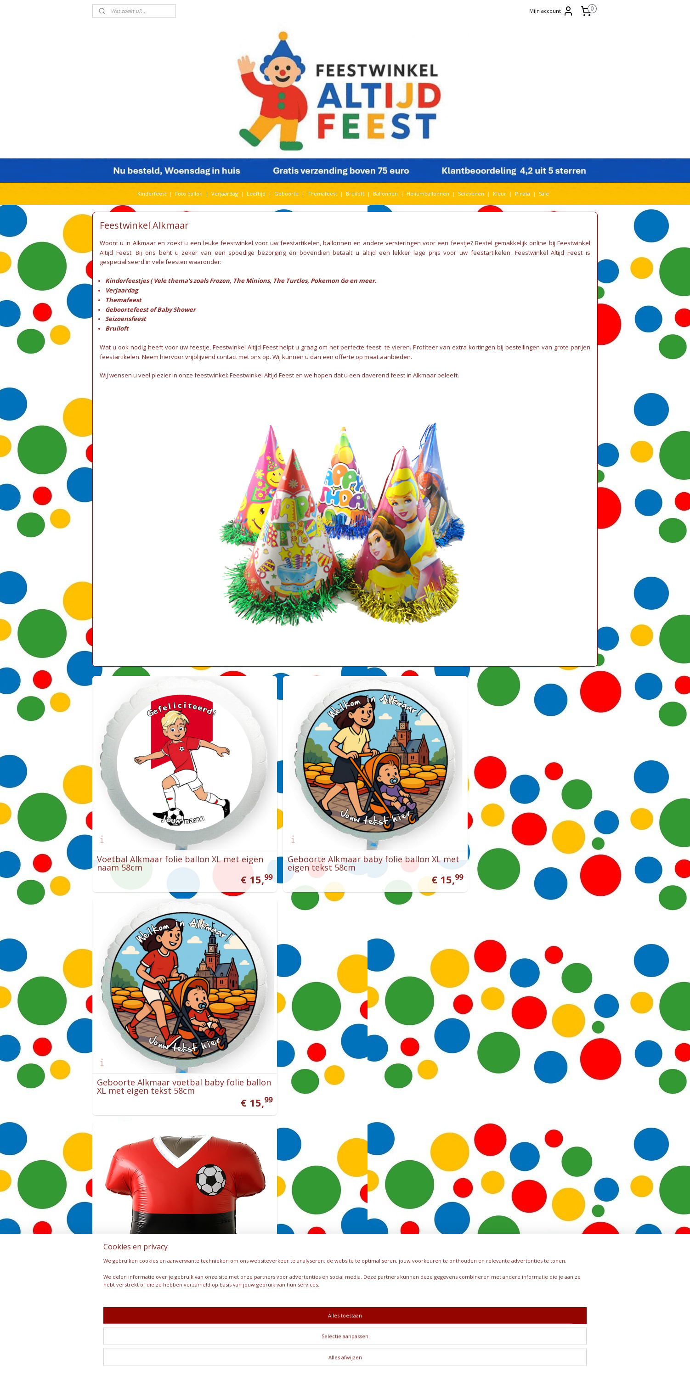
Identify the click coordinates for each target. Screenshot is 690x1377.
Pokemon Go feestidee (427, 1152)
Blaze (277, 1128)
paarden (254, 1233)
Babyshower (250, 1112)
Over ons (309, 1273)
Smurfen (239, 1257)
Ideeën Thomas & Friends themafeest (445, 1144)
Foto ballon (189, 193)
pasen (276, 1233)
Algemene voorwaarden (327, 1209)
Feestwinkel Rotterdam (326, 1112)
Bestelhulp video (318, 1257)
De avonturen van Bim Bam (432, 1201)
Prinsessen (211, 1249)
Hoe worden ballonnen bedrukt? (439, 1161)
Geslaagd (209, 1177)
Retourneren (314, 1233)
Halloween (244, 1177)
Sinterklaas (211, 1257)
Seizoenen (471, 193)
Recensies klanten (421, 1225)
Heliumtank (249, 1185)
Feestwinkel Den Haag (325, 1120)
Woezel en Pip (241, 1306)
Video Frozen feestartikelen (433, 1120)
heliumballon (214, 1185)
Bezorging (310, 1217)
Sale (544, 193)
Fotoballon (251, 1161)
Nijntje (236, 1225)
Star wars (241, 1273)
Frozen (276, 1161)
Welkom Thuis (247, 1298)
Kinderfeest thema (248, 1201)
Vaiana (251, 1290)
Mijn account (551, 11)
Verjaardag (224, 193)
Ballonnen (385, 193)
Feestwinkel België (321, 1185)
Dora (254, 1152)
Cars (280, 1136)
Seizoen (276, 1249)
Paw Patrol (210, 1241)
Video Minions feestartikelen (434, 1128)
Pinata (522, 193)
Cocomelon (212, 1144)
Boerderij (227, 1136)
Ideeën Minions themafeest (433, 1136)
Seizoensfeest (125, 319)
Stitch (264, 1273)
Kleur (499, 193)
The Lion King (214, 1290)
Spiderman (247, 1266)
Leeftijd (256, 193)
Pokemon (269, 1241)
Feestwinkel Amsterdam (327, 1128)
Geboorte (286, 193)
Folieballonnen (215, 1161)
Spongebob (212, 1273)
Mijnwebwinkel (456, 1360)
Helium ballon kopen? (425, 1177)
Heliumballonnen (428, 193)
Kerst (214, 1201)
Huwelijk (222, 1193)
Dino (239, 1152)
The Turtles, (291, 280)
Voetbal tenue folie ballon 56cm (160, 1049)
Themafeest (322, 193)
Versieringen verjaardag (327, 1161)
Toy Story (232, 1282)
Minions (207, 1225)
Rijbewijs (245, 1249)
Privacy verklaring (320, 1249)
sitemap (322, 1360)
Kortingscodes (315, 1266)
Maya (233, 1217)
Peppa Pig (240, 1241)
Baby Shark (238, 1120)
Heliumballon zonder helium (435, 1112)
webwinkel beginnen (376, 1360)
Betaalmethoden (318, 1241)
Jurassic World (258, 1193)
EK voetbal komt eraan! (427, 1233)
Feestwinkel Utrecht (322, 1136)
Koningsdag (211, 1209)
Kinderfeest (151, 193)
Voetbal (207, 1298)
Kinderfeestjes (127, 280)
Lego (264, 1209)
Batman (226, 1128)
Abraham (212, 1112)
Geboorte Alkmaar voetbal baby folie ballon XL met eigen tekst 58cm (511, 843)
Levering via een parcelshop (333, 1225)
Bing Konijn (253, 1128)
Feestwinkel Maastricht (326, 1144)
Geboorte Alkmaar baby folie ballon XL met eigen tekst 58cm (344, 843)
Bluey (205, 1136)
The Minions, (252, 280)
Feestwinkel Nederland (326, 1177)
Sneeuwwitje (214, 1266)
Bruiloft (355, 193)
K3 (200, 1201)
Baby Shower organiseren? (431, 1169)
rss (341, 1360)
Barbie (205, 1128)
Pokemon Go (329, 280)
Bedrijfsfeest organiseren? (431, 1185)
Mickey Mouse (262, 1217)
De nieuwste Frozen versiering (437, 1209)
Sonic (261, 1257)
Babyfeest (209, 1120)
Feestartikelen (315, 1152)
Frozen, (221, 280)
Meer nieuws (415, 1217)
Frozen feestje (417, 1193)
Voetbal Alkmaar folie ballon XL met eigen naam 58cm (168, 843)
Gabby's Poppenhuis (229, 1169)
